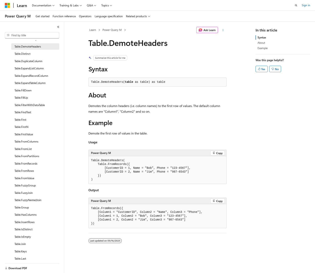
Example (263, 48)
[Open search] (296, 5)
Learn (92, 30)
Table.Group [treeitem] (21, 207)
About (261, 42)
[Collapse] (58, 26)
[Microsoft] (7, 5)
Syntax (262, 37)
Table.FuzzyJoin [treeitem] (23, 193)
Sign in (306, 5)
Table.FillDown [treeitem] (23, 90)
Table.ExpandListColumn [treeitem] (29, 68)
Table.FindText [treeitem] (22, 112)
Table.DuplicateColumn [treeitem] (28, 61)
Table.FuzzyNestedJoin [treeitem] (27, 200)
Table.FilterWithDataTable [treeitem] (29, 105)
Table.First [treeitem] (20, 119)
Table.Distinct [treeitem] (22, 54)
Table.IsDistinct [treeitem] (23, 229)
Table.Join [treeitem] (20, 244)
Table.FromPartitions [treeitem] (26, 156)
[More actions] (223, 30)
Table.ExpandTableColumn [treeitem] (30, 83)
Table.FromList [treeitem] (23, 149)
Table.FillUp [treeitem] (21, 97)
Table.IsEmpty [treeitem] (22, 237)
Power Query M (112, 30)
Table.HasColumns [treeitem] (25, 214)
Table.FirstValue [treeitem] (23, 134)
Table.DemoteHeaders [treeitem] (27, 46)
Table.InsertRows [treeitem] (24, 222)
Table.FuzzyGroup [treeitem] (25, 185)
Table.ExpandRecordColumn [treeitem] (31, 76)
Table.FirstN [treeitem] (21, 127)
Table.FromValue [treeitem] (24, 178)
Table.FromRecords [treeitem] (25, 163)
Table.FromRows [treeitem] (24, 171)
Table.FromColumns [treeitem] (26, 141)
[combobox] (32, 35)
